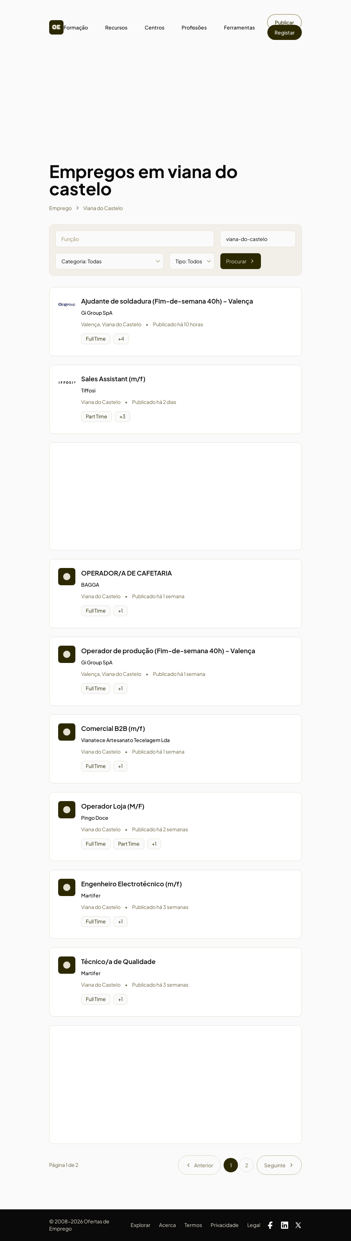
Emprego (60, 208)
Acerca (167, 1225)
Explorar (140, 1225)
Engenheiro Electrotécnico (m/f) (131, 883)
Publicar (284, 22)
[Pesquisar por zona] (258, 239)
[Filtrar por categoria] (109, 261)
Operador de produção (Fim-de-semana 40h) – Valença (168, 650)
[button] (175, 321)
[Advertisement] (175, 108)
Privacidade (225, 1225)
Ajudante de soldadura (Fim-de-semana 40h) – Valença (167, 301)
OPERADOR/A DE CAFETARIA (126, 573)
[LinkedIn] (284, 1225)
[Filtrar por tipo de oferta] (192, 261)
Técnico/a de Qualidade (118, 961)
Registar (285, 32)
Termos (193, 1225)
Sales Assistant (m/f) (113, 378)
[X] (298, 1225)
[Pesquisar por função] (134, 239)
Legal (253, 1225)
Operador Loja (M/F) (112, 806)
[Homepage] (56, 27)
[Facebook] (270, 1225)
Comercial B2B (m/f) (113, 728)
